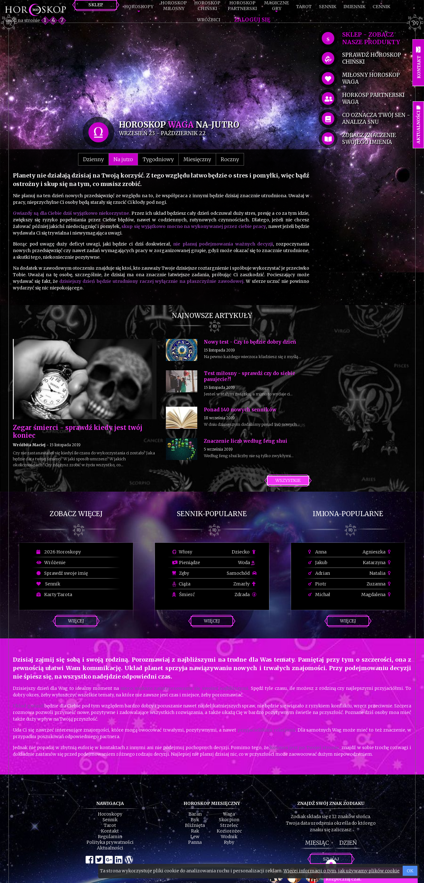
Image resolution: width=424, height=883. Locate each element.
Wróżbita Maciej (29, 444)
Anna (317, 552)
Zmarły (245, 584)
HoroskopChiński (207, 5)
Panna (195, 842)
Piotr (317, 584)
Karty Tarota (54, 594)
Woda (246, 562)
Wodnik (229, 836)
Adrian (319, 573)
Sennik (327, 6)
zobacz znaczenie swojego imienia (369, 138)
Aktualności (110, 848)
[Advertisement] (161, 73)
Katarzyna (377, 562)
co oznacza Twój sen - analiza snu (376, 118)
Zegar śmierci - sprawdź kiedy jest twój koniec (77, 431)
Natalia (380, 573)
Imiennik (354, 6)
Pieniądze (186, 562)
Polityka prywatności (110, 842)
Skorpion (229, 819)
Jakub (317, 562)
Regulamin (110, 836)
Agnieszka (377, 552)
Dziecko (244, 552)
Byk (195, 819)
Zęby (180, 573)
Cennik (381, 6)
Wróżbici (208, 20)
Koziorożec (229, 831)
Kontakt (110, 831)
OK (410, 871)
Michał (319, 594)
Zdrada (246, 594)
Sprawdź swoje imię (62, 573)
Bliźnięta (195, 825)
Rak (195, 831)
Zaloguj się (252, 19)
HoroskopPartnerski (242, 5)
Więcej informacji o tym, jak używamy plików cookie (342, 871)
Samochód (242, 573)
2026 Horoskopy (58, 552)
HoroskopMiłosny (174, 5)
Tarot (304, 6)
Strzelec (229, 825)
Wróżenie (51, 562)
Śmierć (183, 594)
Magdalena (376, 594)
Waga (229, 814)
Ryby (229, 842)
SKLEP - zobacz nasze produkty (371, 38)
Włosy (182, 552)
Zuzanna (379, 584)
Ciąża (181, 584)
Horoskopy (138, 6)
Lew (194, 836)
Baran (195, 814)
